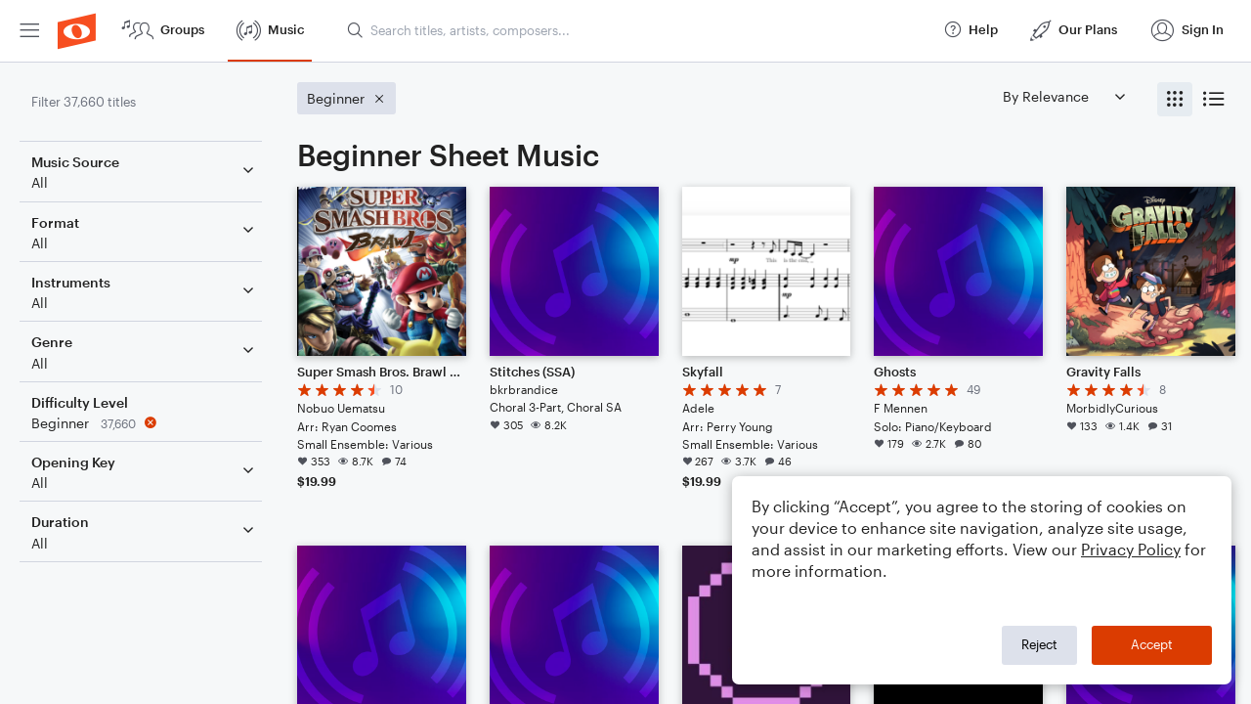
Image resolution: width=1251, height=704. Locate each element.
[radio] (1174, 99)
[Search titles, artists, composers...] (636, 30)
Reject (1039, 644)
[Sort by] (1063, 96)
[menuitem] (29, 31)
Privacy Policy (1131, 549)
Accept (1152, 644)
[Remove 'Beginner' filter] (144, 423)
